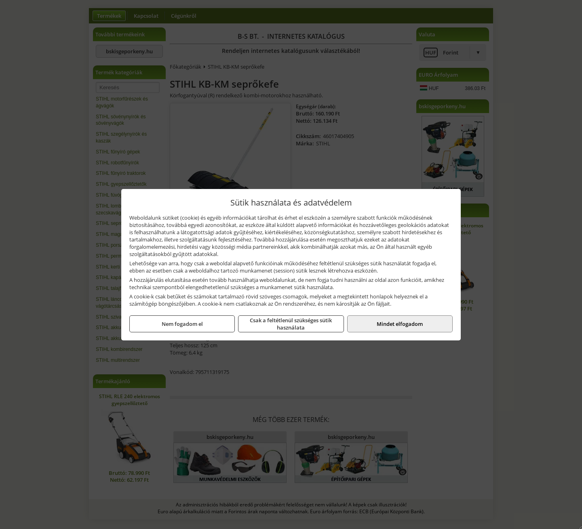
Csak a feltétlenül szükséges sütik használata (291, 324)
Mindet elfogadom (400, 323)
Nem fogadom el (182, 323)
